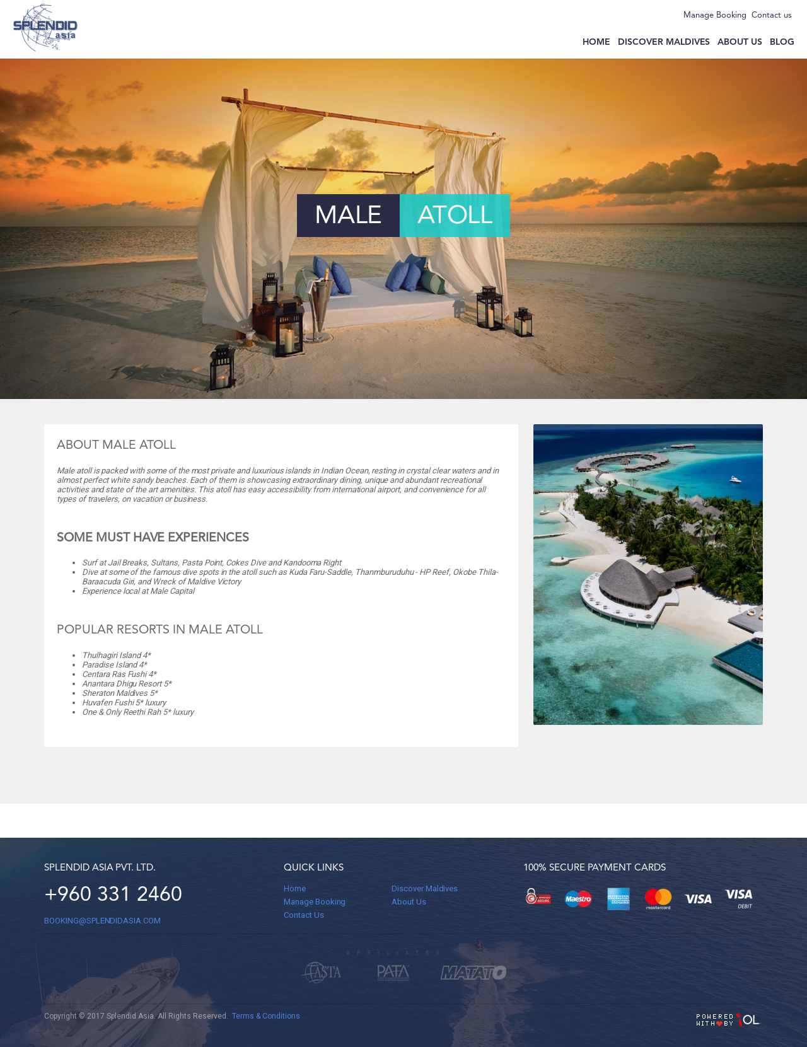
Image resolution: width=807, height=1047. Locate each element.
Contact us (772, 15)
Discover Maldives (664, 42)
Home (596, 42)
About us (739, 42)
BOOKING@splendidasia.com (102, 920)
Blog (782, 42)
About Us (409, 901)
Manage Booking (714, 15)
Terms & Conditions (266, 1016)
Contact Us (304, 915)
